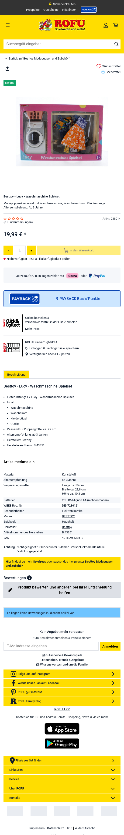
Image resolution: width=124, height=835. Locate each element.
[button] (29, 577)
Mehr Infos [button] (32, 328)
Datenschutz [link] (55, 828)
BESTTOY (68, 516)
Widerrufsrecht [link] (85, 828)
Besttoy (67, 527)
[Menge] (20, 250)
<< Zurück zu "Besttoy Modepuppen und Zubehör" (37, 58)
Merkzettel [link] (111, 72)
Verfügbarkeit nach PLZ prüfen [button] (47, 354)
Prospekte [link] (33, 9)
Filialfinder (69, 9)
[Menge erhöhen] (31, 250)
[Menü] (18, 25)
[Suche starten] (117, 44)
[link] (89, 10)
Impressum (37, 828)
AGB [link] (69, 828)
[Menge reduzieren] (8, 250)
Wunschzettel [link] (108, 66)
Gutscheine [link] (51, 9)
